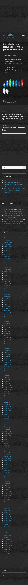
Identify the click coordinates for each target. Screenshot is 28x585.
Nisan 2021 (7, 275)
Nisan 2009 (7, 549)
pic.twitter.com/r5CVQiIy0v (14, 64)
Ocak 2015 (7, 421)
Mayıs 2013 (7, 462)
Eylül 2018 (7, 335)
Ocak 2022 (7, 256)
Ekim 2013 (7, 452)
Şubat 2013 (7, 468)
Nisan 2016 (7, 394)
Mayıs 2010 (7, 522)
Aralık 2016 (7, 377)
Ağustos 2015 (7, 406)
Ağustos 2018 (7, 337)
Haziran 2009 (8, 545)
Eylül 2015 (7, 404)
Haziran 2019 (7, 317)
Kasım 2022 (7, 236)
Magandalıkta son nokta (11, 219)
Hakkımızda (5, 567)
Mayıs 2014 (7, 437)
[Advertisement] (14, 17)
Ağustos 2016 (8, 385)
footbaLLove (5, 580)
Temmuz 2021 (8, 269)
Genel (4, 102)
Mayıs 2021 (7, 273)
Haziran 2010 (7, 520)
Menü (23, 35)
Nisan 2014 (7, 439)
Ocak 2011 (6, 506)
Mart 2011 (6, 502)
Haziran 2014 (7, 435)
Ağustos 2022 (8, 242)
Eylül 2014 (7, 429)
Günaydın (6, 192)
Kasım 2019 (7, 306)
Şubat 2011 (7, 504)
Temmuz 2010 (8, 518)
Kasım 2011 (7, 487)
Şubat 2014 (7, 443)
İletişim (4, 570)
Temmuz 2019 (8, 315)
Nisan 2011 (7, 499)
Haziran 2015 (7, 410)
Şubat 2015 (7, 418)
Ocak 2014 (7, 445)
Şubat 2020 (7, 300)
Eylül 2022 (7, 240)
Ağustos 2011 (7, 491)
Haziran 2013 (7, 460)
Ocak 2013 (7, 470)
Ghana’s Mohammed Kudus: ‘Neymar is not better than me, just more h (14, 184)
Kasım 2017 (7, 354)
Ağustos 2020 (8, 290)
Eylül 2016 (7, 383)
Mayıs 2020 (7, 294)
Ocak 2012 (7, 483)
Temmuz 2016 (8, 387)
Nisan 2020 (7, 296)
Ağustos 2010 (7, 516)
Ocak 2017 (7, 375)
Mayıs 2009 (7, 547)
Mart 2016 (7, 396)
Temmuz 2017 (8, 362)
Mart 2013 (7, 466)
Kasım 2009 (7, 535)
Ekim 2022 (7, 238)
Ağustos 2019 (8, 312)
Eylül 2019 (7, 310)
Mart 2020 (7, 298)
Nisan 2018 (7, 344)
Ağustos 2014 (7, 431)
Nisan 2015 (7, 414)
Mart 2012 (7, 479)
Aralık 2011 (7, 485)
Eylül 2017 (7, 358)
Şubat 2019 (7, 325)
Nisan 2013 (7, 464)
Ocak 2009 (7, 556)
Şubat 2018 (7, 348)
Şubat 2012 (7, 481)
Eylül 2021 (7, 265)
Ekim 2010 (7, 512)
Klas (5, 180)
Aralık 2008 (7, 558)
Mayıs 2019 (7, 319)
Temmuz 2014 (8, 433)
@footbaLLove (8, 101)
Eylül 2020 (7, 288)
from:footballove (11, 102)
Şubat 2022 (7, 254)
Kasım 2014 (7, 425)
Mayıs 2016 (7, 391)
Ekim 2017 (7, 356)
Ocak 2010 (7, 531)
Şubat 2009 (7, 554)
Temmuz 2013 (8, 458)
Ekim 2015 (7, 402)
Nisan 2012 (7, 477)
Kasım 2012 (7, 475)
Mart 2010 (7, 526)
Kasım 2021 (7, 261)
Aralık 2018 (7, 329)
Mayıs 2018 (7, 342)
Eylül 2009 (7, 539)
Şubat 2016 (7, 398)
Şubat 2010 (7, 529)
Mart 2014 (7, 441)
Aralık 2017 (7, 352)
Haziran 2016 (7, 389)
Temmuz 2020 (8, 292)
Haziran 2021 (7, 271)
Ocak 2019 (7, 327)
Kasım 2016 (7, 379)
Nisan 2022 (7, 250)
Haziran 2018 (7, 340)
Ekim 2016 (7, 381)
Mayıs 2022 (7, 248)
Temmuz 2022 (8, 244)
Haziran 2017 (7, 364)
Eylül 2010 (7, 514)
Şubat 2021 (7, 279)
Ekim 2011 (7, 489)
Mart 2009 (7, 551)
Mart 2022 (7, 252)
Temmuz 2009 (8, 543)
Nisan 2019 (7, 321)
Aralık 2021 (7, 258)
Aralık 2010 (7, 508)
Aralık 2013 (7, 448)
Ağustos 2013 (7, 456)
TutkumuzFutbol (17, 213)
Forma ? (6, 195)
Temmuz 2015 (8, 408)
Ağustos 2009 (8, 541)
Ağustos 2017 (7, 360)
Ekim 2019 (7, 308)
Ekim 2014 (7, 427)
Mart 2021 (7, 277)
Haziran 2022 (8, 246)
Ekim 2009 (7, 537)
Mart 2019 (7, 323)
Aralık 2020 (7, 281)
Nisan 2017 (7, 369)
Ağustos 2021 (7, 267)
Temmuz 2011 (8, 493)
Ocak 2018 (7, 350)
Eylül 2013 (7, 454)
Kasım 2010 (7, 510)
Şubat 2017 (7, 373)
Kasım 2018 (7, 331)
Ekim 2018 (7, 333)
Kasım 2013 (7, 450)
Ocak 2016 (7, 400)
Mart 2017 (7, 371)
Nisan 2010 (7, 524)
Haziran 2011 (7, 495)
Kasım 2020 (7, 283)
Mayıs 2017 (7, 367)
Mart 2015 (7, 416)
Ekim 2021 (7, 263)
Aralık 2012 (7, 472)
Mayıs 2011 (7, 497)
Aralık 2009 (7, 533)
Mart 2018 (7, 346)
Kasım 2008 (7, 560)
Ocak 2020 (7, 302)
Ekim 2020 (7, 285)
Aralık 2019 (7, 304)
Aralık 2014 (7, 423)
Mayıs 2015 (7, 412)
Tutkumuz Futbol (20, 223)
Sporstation (20, 209)
